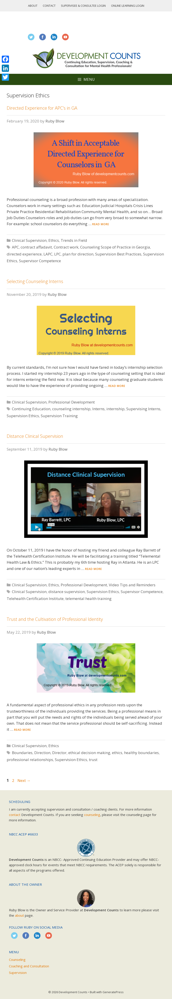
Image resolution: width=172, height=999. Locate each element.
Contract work (66, 247)
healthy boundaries (141, 752)
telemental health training (88, 598)
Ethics (53, 240)
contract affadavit (36, 247)
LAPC (47, 254)
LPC (57, 254)
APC (15, 247)
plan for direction (77, 254)
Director (59, 752)
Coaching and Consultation (29, 966)
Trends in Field (74, 240)
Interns (98, 408)
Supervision (18, 972)
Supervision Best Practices (118, 254)
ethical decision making (89, 752)
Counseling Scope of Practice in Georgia (115, 247)
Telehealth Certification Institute (35, 598)
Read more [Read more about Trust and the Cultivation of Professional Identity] (22, 730)
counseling (92, 814)
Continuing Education (31, 408)
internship (115, 408)
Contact (49, 6)
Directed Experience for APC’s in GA (42, 108)
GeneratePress (113, 992)
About (32, 6)
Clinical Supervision (29, 240)
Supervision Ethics (23, 415)
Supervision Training (59, 415)
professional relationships (30, 759)
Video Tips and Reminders (132, 584)
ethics (117, 752)
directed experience (24, 254)
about (19, 915)
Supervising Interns (143, 408)
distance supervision (66, 591)
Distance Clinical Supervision (35, 436)
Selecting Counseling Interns (35, 281)
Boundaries (22, 752)
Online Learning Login (127, 6)
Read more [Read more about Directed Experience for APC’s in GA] (100, 224)
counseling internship (71, 408)
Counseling (17, 959)
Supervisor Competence (40, 260)
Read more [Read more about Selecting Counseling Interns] (116, 386)
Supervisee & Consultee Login (83, 6)
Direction (42, 752)
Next (23, 780)
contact (14, 814)
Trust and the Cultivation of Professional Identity (55, 619)
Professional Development (71, 402)
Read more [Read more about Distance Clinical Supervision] (93, 569)
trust (93, 759)
